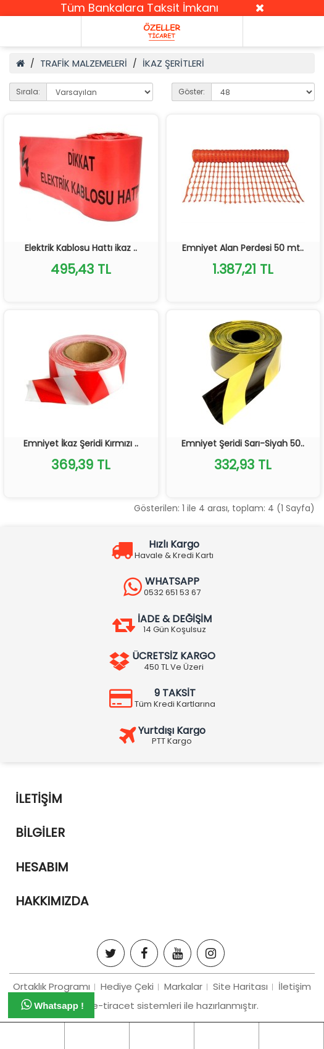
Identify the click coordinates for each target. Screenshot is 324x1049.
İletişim (294, 986)
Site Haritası (240, 986)
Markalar (183, 986)
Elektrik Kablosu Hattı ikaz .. (81, 248)
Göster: (191, 91)
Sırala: (28, 91)
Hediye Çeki (127, 986)
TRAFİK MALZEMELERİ (83, 63)
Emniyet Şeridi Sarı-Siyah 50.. (242, 443)
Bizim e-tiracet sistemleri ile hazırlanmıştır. (162, 1005)
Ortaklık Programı (51, 986)
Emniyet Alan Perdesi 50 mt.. (243, 248)
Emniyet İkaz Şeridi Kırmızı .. (80, 443)
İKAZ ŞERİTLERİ (173, 63)
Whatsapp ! (52, 1004)
